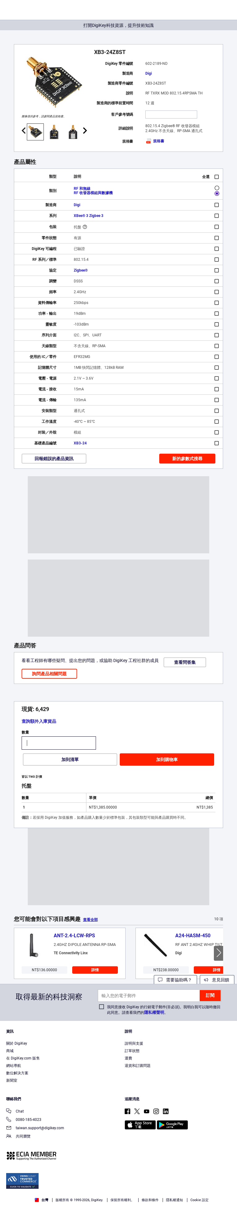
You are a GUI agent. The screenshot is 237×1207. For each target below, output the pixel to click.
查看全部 (90, 920)
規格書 (154, 141)
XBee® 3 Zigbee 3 (88, 216)
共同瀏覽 (18, 1137)
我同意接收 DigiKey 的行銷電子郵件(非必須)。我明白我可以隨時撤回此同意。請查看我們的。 (163, 1010)
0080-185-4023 (23, 1120)
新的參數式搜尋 (187, 458)
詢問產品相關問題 (49, 673)
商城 (10, 1051)
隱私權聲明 (154, 1012)
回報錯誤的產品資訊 (54, 458)
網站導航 (13, 1065)
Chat (15, 1112)
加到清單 (70, 759)
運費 (128, 1058)
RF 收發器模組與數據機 (93, 193)
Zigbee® (81, 270)
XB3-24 (80, 443)
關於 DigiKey (16, 1043)
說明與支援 (134, 1043)
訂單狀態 (132, 1051)
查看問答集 (185, 662)
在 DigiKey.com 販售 (23, 1058)
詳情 (95, 970)
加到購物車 (167, 759)
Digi (148, 73)
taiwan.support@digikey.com (35, 1128)
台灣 (41, 1200)
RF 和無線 (82, 188)
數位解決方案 (17, 1073)
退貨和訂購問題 (138, 1065)
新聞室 (11, 1080)
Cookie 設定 (199, 1200)
